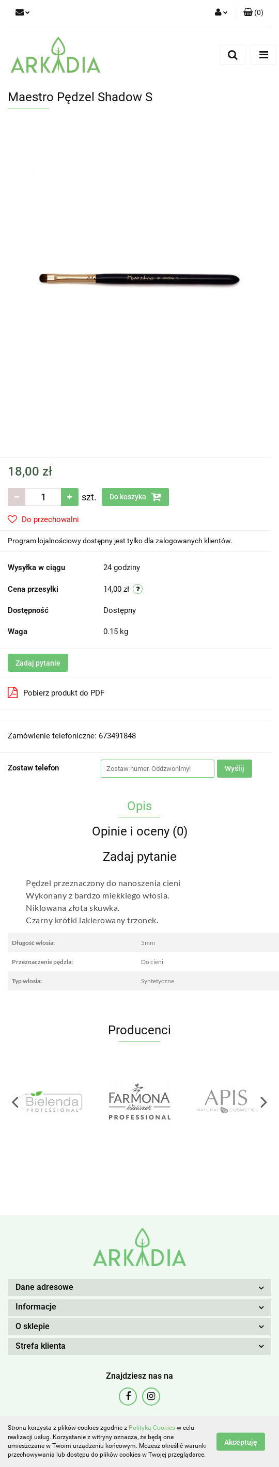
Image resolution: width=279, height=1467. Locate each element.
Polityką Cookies (152, 1427)
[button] (253, 13)
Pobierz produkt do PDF (56, 692)
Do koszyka (135, 497)
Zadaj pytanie (38, 663)
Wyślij (234, 768)
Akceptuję (240, 1442)
